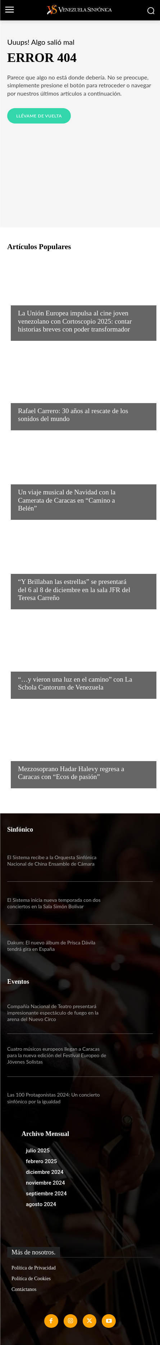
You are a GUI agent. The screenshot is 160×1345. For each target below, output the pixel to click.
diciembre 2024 (45, 1172)
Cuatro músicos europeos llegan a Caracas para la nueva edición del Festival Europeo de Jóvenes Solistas (56, 1055)
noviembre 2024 (45, 1183)
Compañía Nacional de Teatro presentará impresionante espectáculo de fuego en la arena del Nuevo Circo (53, 1012)
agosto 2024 (41, 1204)
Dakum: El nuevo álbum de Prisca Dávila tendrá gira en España (51, 945)
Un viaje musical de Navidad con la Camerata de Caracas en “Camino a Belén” (66, 500)
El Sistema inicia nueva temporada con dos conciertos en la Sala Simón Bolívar (54, 903)
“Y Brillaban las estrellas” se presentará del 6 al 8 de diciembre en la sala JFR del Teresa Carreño (74, 590)
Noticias (29, 299)
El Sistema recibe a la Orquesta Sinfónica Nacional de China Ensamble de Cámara (51, 860)
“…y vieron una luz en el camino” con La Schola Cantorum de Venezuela (75, 683)
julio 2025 (38, 1150)
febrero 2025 (41, 1161)
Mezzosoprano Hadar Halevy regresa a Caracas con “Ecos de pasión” (71, 773)
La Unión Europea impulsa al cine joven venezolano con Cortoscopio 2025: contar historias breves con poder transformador (75, 321)
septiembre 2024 (46, 1193)
